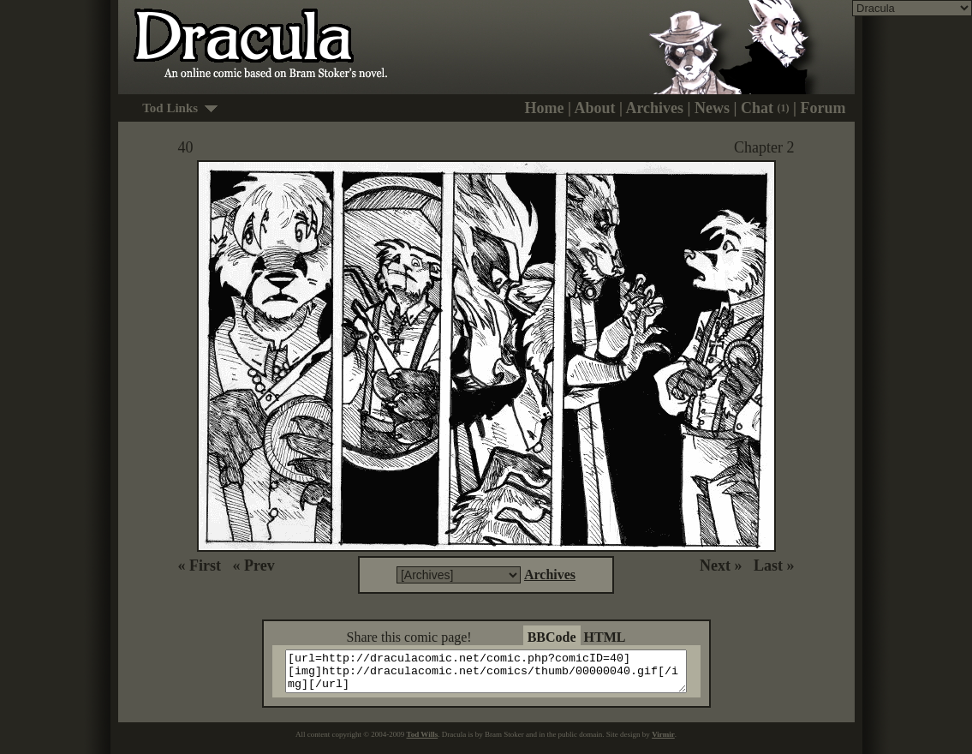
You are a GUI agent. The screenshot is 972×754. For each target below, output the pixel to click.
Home (544, 108)
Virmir (663, 742)
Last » (774, 565)
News (712, 108)
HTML (605, 637)
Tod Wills (422, 742)
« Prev (253, 565)
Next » (721, 565)
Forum (823, 108)
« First (199, 565)
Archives (654, 108)
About (594, 108)
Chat (765, 108)
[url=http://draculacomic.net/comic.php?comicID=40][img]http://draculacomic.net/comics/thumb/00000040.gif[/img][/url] (497, 675)
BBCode (552, 637)
